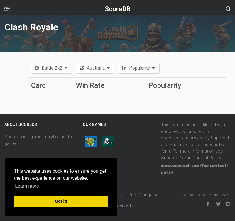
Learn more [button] (27, 186)
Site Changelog (143, 195)
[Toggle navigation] (6, 8)
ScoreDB (118, 9)
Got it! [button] (61, 201)
